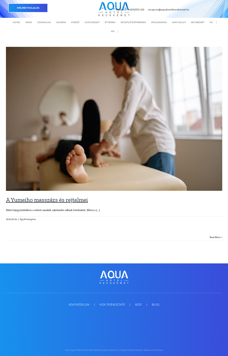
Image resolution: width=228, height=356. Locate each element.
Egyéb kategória (28, 219)
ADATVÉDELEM (79, 304)
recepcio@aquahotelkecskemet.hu (168, 9)
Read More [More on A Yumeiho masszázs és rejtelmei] (215, 237)
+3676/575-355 (136, 9)
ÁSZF (138, 304)
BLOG (156, 304)
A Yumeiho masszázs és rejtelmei (47, 199)
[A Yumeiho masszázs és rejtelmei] (114, 119)
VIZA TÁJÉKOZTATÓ (112, 304)
